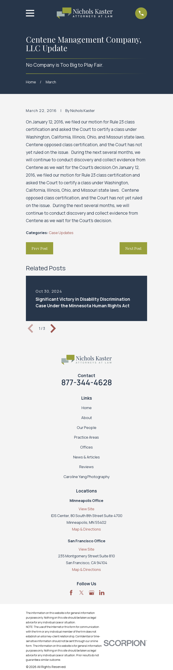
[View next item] (53, 328)
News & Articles (86, 457)
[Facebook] (71, 592)
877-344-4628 (86, 382)
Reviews (86, 466)
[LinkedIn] (101, 592)
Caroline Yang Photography (87, 476)
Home (87, 407)
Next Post (133, 248)
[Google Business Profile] (91, 592)
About (86, 417)
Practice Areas (86, 437)
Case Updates (61, 232)
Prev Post (40, 248)
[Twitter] (81, 592)
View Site (86, 508)
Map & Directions (86, 529)
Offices (86, 447)
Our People (86, 427)
